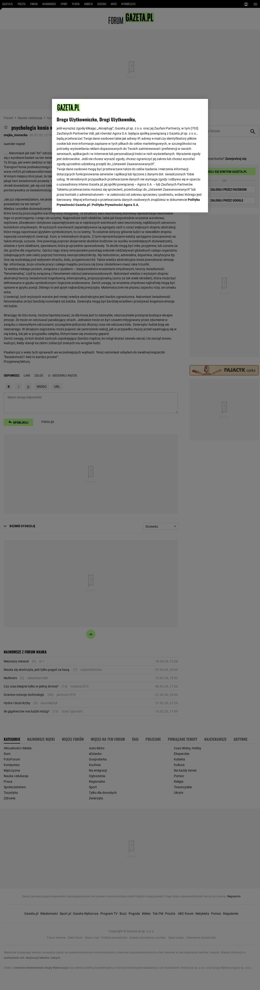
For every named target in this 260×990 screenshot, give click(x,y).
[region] (130, 155)
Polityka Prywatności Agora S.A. (115, 205)
